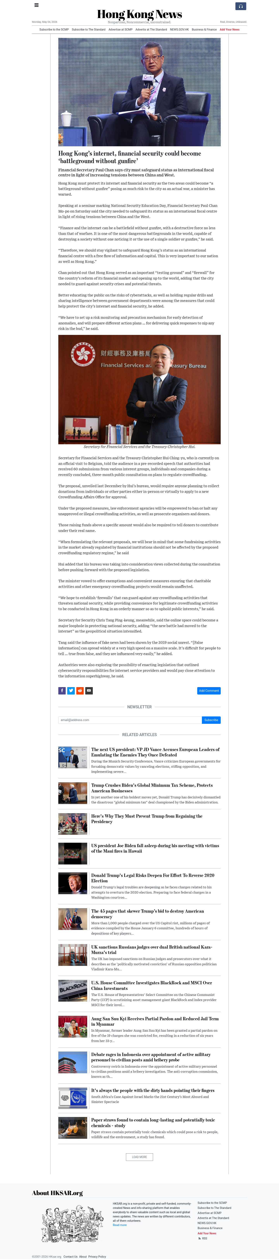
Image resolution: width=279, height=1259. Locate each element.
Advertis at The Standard (151, 29)
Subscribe (211, 720)
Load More (139, 1157)
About (83, 1256)
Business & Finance (204, 29)
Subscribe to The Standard (89, 29)
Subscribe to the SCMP (54, 29)
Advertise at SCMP (120, 29)
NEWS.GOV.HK (179, 29)
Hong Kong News (139, 13)
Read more (120, 1225)
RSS (202, 1238)
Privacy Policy (97, 1256)
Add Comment (209, 691)
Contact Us (71, 1256)
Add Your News (230, 29)
